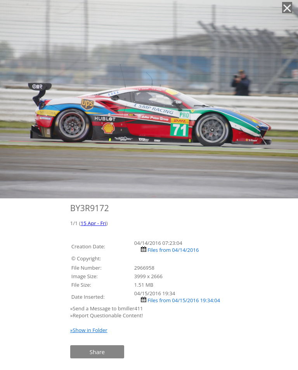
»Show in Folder (88, 330)
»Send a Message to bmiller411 (107, 308)
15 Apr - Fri (93, 223)
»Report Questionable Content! (106, 315)
